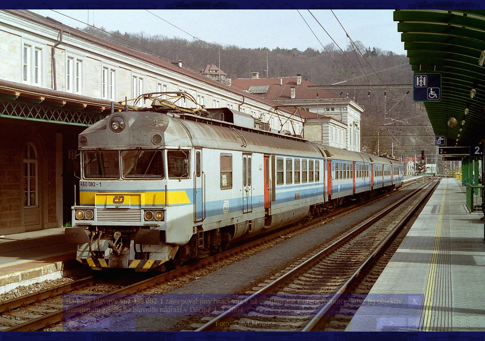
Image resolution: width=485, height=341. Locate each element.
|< (72, 323)
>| (414, 323)
